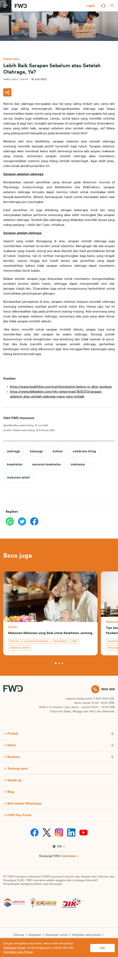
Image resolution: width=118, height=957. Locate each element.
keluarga (36, 451)
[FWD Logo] (21, 6)
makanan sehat (18, 477)
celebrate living (84, 451)
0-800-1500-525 (103, 698)
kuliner (58, 451)
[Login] (90, 5)
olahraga (13, 451)
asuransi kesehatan (46, 464)
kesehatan (14, 464)
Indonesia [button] (68, 856)
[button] (91, 5)
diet (74, 641)
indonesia (78, 464)
